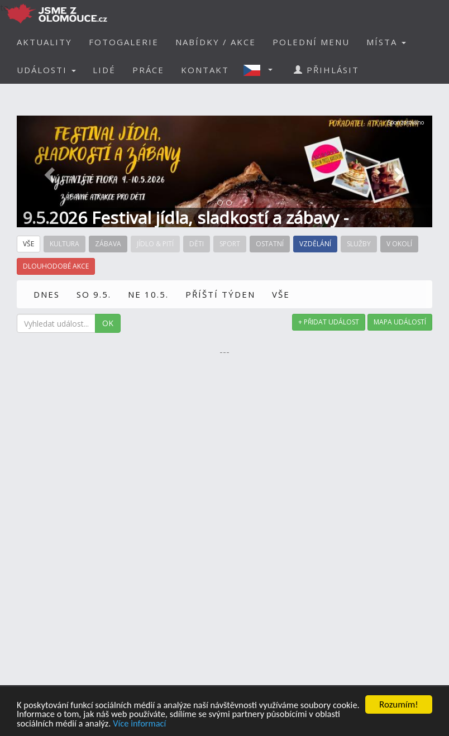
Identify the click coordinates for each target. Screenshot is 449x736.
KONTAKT (205, 69)
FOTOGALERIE (124, 41)
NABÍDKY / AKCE (215, 41)
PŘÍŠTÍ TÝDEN (220, 294)
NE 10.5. (148, 294)
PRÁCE (148, 69)
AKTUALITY (44, 41)
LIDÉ (104, 69)
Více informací (171, 723)
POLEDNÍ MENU (311, 41)
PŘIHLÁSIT (326, 69)
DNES (47, 294)
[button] (261, 70)
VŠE (281, 294)
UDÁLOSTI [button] (46, 69)
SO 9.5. (94, 294)
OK (107, 323)
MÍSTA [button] (386, 41)
